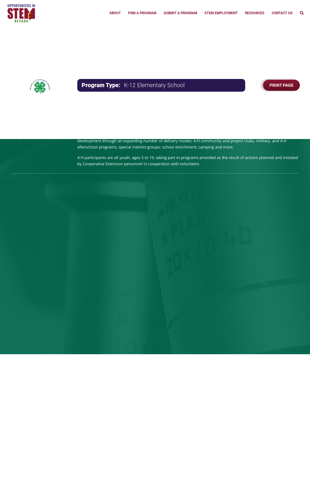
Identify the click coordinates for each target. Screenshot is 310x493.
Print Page (281, 85)
